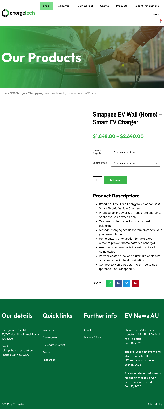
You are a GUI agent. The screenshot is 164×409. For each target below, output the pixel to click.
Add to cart (115, 180)
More (156, 14)
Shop (46, 6)
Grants (104, 6)
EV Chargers (19, 93)
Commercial (85, 6)
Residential (63, 6)
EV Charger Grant (54, 345)
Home (5, 93)
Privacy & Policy (93, 337)
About (87, 330)
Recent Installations (147, 6)
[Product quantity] (97, 180)
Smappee (35, 93)
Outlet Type (100, 163)
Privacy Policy (154, 404)
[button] (109, 283)
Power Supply (97, 151)
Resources (49, 359)
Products (121, 6)
